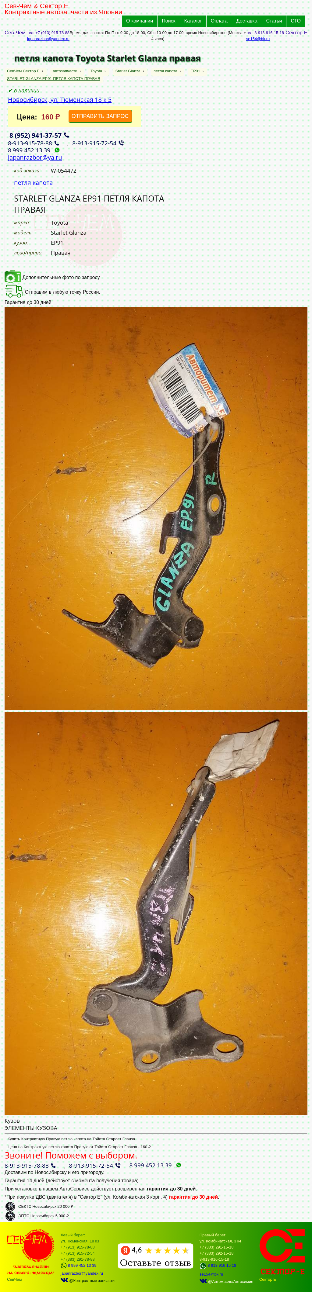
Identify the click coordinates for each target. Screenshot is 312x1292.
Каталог (193, 20)
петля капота (166, 71)
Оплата (219, 20)
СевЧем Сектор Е (24, 71)
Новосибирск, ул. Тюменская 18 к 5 (60, 99)
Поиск (168, 20)
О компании (139, 20)
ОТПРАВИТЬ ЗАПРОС (100, 116)
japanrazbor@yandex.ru (48, 38)
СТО (296, 20)
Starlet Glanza (128, 71)
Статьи (274, 20)
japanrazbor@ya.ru (35, 157)
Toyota (96, 71)
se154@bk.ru (258, 38)
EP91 (195, 71)
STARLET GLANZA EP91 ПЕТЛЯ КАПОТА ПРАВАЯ (53, 78)
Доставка (246, 20)
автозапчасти (65, 71)
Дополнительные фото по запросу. (53, 277)
